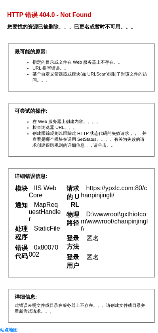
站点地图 (8, 329)
